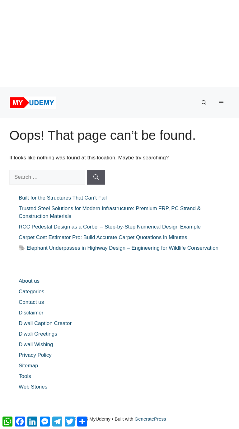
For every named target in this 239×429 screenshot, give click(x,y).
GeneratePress (150, 419)
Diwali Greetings (38, 334)
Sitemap (28, 366)
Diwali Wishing (36, 344)
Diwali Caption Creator (45, 323)
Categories (31, 292)
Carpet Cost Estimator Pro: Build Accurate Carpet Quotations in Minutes (103, 237)
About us (29, 281)
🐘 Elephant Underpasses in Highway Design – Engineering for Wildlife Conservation (118, 248)
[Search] (96, 177)
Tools (25, 376)
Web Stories (33, 387)
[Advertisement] (117, 43)
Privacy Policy (35, 355)
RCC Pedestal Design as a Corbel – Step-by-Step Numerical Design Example (110, 227)
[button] (204, 102)
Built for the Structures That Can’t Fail (63, 198)
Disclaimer (31, 313)
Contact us (31, 302)
